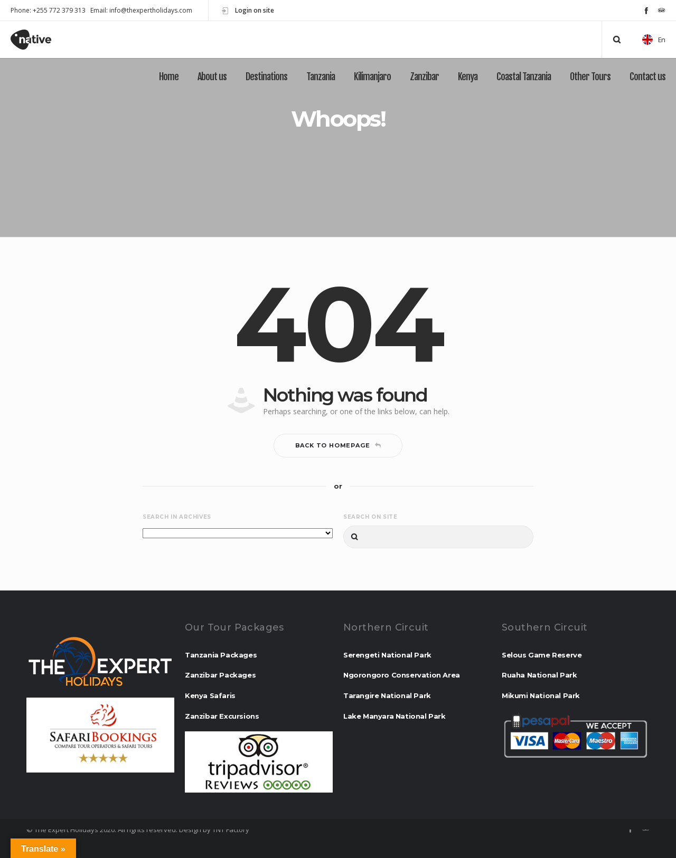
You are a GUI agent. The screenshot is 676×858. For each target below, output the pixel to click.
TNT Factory (230, 829)
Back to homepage (338, 445)
